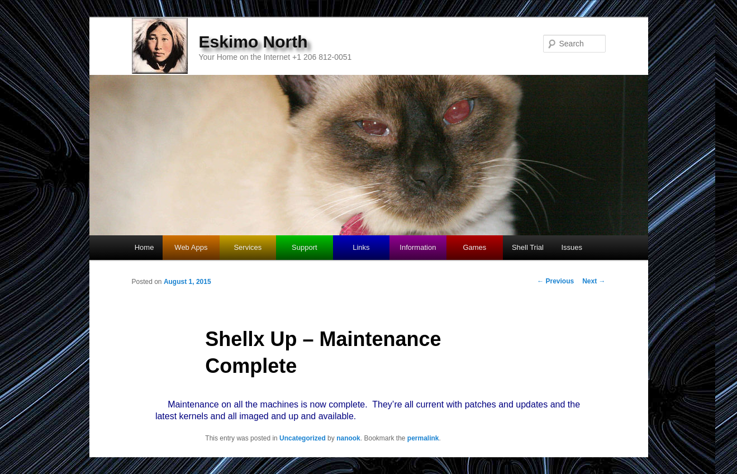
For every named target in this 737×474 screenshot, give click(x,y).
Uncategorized (302, 438)
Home (144, 247)
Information (418, 247)
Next (593, 281)
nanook (348, 438)
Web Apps (190, 247)
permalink (423, 438)
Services (247, 247)
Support (304, 247)
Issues (571, 247)
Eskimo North (253, 41)
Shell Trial (528, 247)
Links (361, 247)
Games (474, 247)
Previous (555, 281)
